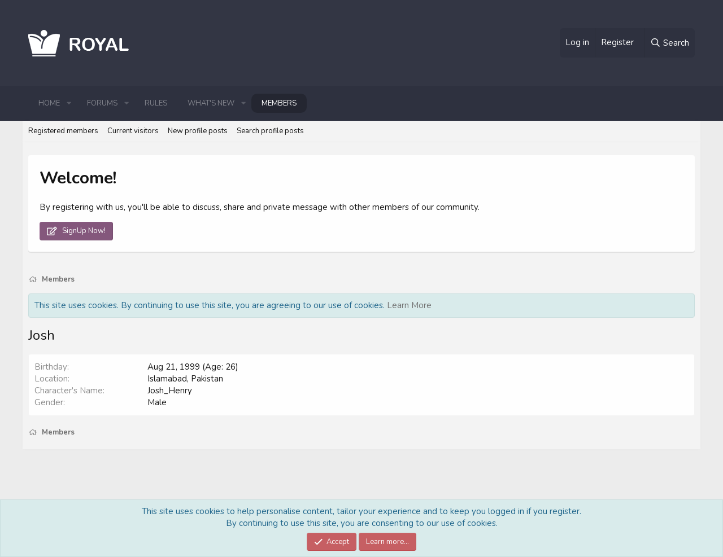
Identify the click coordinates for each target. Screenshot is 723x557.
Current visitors (133, 131)
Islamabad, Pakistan (185, 378)
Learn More (409, 305)
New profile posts (198, 131)
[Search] (669, 43)
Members (279, 103)
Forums (102, 103)
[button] (69, 103)
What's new (211, 103)
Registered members (63, 131)
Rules (156, 103)
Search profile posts (270, 131)
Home (49, 103)
